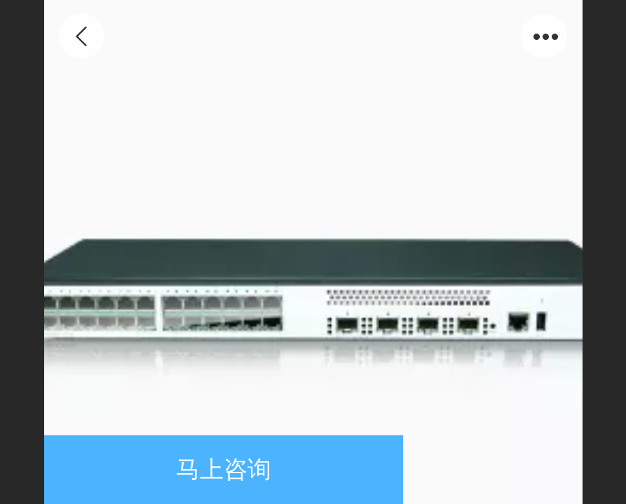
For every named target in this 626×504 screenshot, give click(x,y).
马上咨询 (223, 469)
